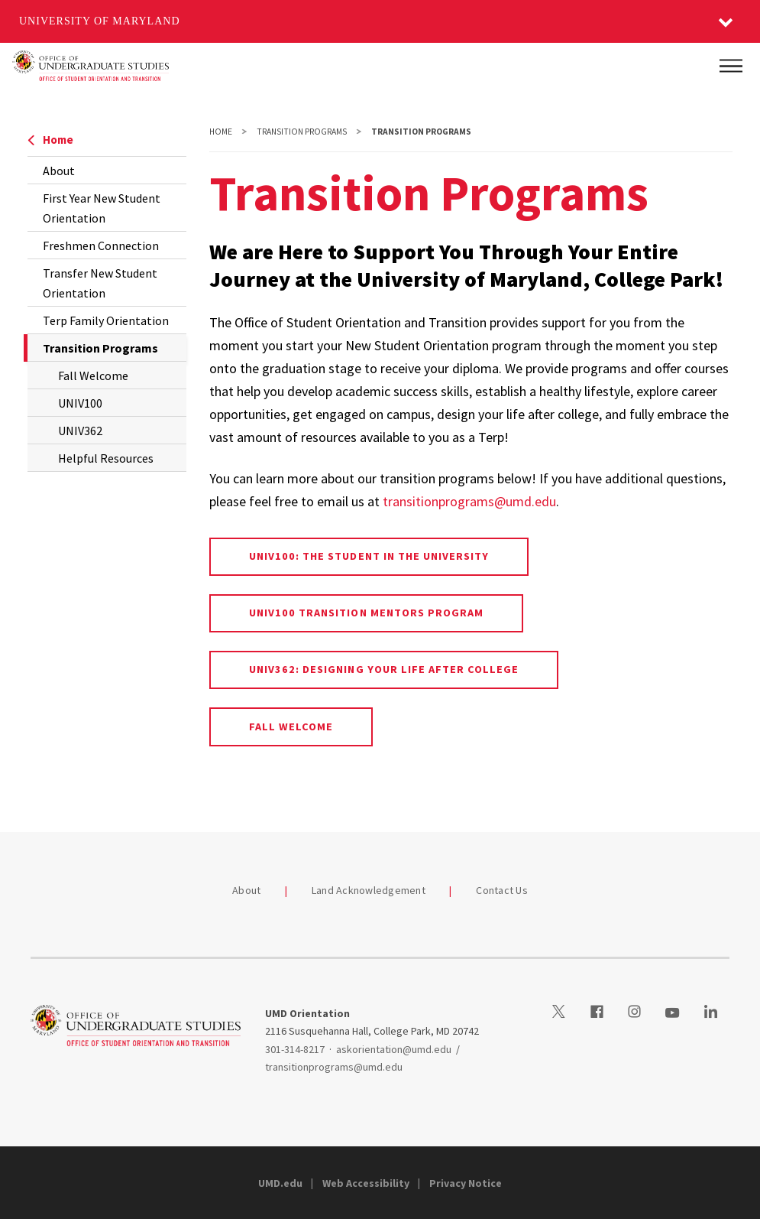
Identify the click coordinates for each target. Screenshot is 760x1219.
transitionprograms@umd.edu (469, 501)
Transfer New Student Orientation (100, 283)
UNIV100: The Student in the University (369, 556)
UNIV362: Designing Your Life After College (384, 669)
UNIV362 (80, 430)
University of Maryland (99, 21)
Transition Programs (302, 131)
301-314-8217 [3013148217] (295, 1049)
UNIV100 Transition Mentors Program (366, 612)
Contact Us (502, 890)
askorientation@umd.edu (393, 1049)
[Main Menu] (731, 66)
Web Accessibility (365, 1183)
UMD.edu (280, 1183)
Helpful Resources (106, 458)
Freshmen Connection (101, 245)
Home (50, 139)
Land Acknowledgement (368, 890)
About (59, 170)
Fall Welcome (93, 375)
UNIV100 (80, 403)
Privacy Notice (465, 1183)
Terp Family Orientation (106, 320)
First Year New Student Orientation (101, 208)
